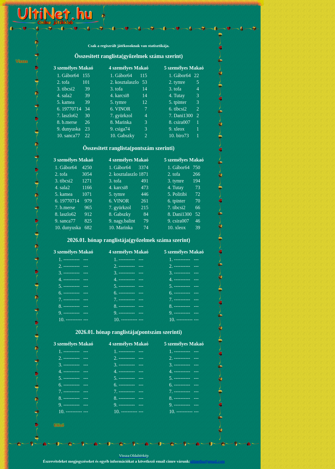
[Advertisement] (179, 15)
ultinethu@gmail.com (207, 461)
